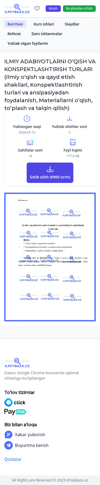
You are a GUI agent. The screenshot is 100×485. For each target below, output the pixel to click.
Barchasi (15, 24)
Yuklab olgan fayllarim (27, 43)
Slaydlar (72, 24)
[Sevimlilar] (37, 8)
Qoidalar (13, 459)
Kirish (53, 8)
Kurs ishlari (44, 24)
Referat (14, 33)
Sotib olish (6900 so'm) (50, 176)
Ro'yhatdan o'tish (79, 8)
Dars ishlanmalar (46, 33)
